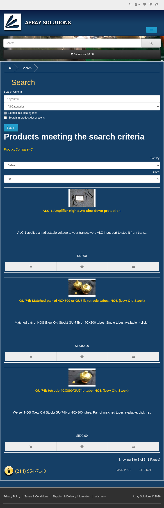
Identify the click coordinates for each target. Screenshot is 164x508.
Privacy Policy (11, 496)
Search (27, 68)
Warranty (100, 496)
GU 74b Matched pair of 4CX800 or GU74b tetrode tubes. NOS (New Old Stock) (82, 300)
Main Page (123, 469)
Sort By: (155, 158)
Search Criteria (13, 91)
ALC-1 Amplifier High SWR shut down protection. (82, 211)
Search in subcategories (20, 112)
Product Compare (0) (18, 149)
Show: (156, 171)
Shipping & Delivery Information (71, 496)
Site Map (145, 469)
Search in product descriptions (24, 117)
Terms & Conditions (36, 496)
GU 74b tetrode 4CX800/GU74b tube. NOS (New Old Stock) (82, 390)
